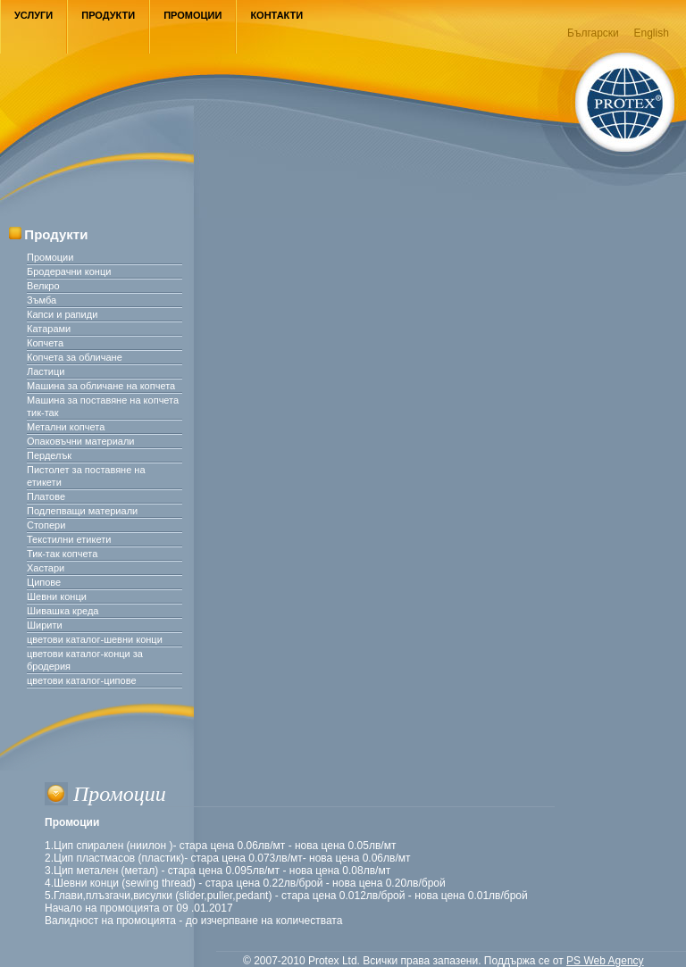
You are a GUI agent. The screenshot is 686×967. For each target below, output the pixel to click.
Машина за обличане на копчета (101, 385)
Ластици (45, 371)
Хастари (45, 568)
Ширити (45, 625)
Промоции (192, 15)
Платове (46, 496)
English (650, 33)
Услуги (33, 15)
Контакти (276, 15)
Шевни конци (57, 596)
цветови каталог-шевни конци (95, 639)
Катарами (49, 328)
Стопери (46, 525)
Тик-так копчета (62, 553)
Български (593, 33)
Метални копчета (66, 426)
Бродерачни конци (69, 271)
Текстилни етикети (69, 539)
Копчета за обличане (74, 357)
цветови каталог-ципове (82, 680)
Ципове (44, 582)
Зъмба (41, 300)
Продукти (108, 15)
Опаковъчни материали (80, 441)
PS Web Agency (605, 960)
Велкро (43, 285)
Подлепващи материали (82, 510)
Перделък (49, 455)
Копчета (45, 343)
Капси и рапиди (62, 314)
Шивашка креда (62, 610)
